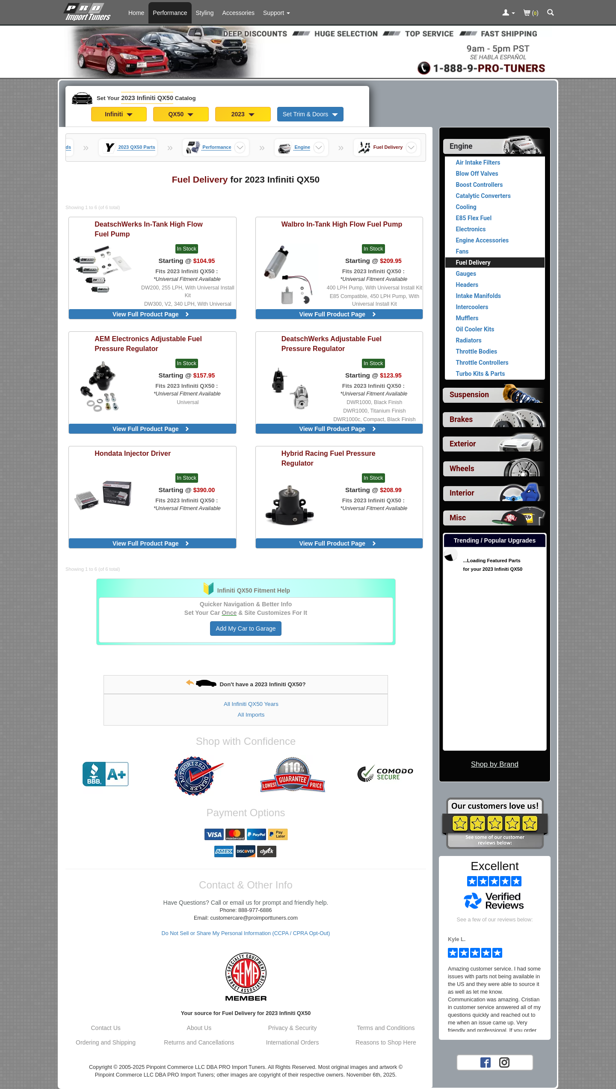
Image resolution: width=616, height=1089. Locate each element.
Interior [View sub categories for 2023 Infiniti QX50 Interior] (462, 493)
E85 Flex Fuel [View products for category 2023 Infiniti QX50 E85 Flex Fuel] (474, 218)
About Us (199, 1027)
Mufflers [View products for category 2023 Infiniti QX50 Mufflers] (467, 318)
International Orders (292, 1042)
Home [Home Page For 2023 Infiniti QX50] (136, 12)
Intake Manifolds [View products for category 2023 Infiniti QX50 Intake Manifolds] (478, 295)
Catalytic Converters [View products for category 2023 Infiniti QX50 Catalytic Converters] (483, 195)
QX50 (180, 114)
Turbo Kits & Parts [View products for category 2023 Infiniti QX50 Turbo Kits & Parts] (480, 373)
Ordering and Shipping (106, 1042)
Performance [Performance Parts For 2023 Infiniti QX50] (170, 12)
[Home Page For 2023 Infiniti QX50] (89, 10)
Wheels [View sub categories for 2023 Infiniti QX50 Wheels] (462, 468)
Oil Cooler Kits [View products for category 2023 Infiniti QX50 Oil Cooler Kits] (475, 329)
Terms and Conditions (386, 1027)
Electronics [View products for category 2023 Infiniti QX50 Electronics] (471, 229)
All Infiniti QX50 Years (251, 704)
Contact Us (106, 1027)
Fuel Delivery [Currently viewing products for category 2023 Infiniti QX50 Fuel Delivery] (473, 262)
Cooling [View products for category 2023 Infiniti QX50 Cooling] (466, 207)
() (531, 13)
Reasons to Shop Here (385, 1042)
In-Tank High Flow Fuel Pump (149, 229)
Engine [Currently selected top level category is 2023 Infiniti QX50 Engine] (461, 146)
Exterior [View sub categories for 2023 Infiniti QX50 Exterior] (463, 444)
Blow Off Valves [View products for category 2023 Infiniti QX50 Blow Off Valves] (477, 173)
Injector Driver (133, 453)
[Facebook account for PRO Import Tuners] (485, 1062)
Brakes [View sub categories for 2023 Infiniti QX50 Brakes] (461, 419)
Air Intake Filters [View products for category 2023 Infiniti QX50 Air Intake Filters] (478, 162)
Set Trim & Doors (310, 114)
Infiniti (119, 114)
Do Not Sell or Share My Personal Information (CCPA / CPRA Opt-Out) (246, 933)
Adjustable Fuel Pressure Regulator (148, 343)
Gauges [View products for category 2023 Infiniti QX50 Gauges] (466, 273)
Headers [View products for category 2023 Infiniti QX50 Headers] (467, 284)
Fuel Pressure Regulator (328, 458)
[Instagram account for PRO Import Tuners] (504, 1062)
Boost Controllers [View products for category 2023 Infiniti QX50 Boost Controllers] (479, 184)
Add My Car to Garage (245, 628)
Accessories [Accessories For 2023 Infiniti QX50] (238, 12)
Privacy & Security (292, 1027)
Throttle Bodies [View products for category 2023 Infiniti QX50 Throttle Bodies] (477, 351)
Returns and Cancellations (199, 1042)
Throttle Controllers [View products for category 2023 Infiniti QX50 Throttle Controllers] (482, 362)
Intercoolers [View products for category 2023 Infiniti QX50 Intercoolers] (472, 307)
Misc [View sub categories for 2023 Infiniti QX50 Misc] (458, 518)
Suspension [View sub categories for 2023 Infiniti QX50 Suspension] (469, 394)
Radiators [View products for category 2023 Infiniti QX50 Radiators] (469, 340)
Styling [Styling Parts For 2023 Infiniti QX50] (205, 12)
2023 (243, 114)
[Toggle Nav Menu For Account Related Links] (508, 13)
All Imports (251, 714)
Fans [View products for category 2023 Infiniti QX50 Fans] (462, 251)
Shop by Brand (494, 764)
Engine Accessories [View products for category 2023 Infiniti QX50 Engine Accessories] (482, 240)
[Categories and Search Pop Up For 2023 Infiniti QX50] (550, 13)
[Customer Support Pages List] (276, 13)
